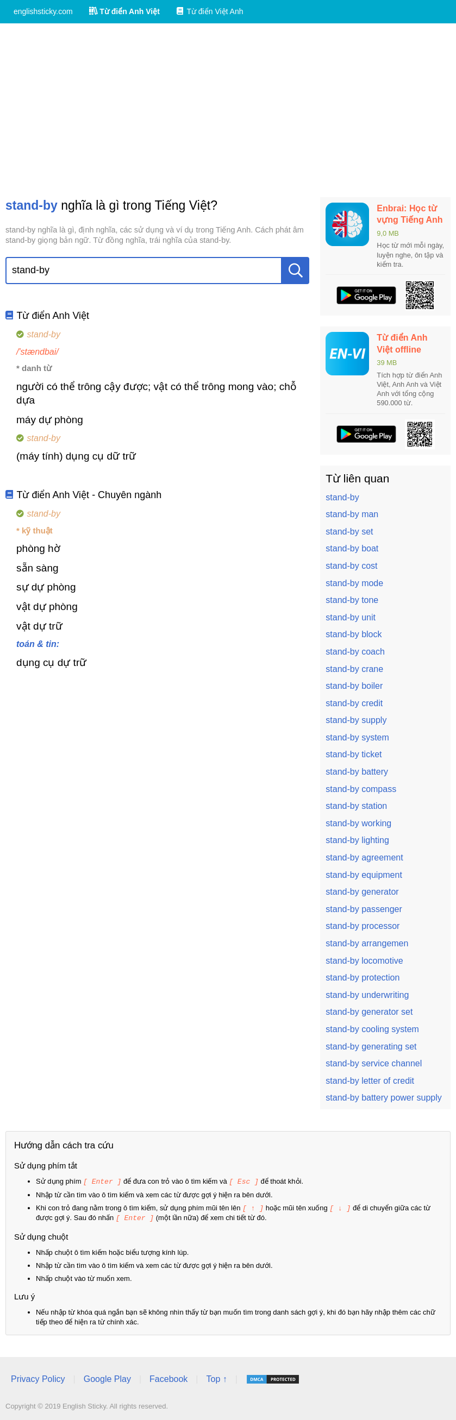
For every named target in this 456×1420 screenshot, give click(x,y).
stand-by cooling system (372, 1029)
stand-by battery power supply (383, 1097)
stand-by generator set (369, 1011)
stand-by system (357, 737)
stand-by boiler (354, 685)
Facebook (168, 1377)
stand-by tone (352, 600)
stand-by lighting (357, 840)
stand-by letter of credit (370, 1080)
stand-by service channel (374, 1063)
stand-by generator (362, 891)
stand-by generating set (371, 1046)
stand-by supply (356, 720)
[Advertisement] (228, 110)
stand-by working (358, 823)
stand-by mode (354, 583)
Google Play (107, 1377)
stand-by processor (362, 926)
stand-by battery (357, 771)
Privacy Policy (38, 1377)
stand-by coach (355, 651)
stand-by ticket (354, 754)
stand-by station (356, 805)
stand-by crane (354, 669)
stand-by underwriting (367, 995)
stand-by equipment (364, 874)
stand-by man (352, 514)
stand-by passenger (364, 909)
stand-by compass (361, 789)
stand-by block (354, 634)
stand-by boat (352, 548)
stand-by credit (354, 703)
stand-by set (349, 531)
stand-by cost (351, 565)
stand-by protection (362, 977)
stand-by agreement (364, 857)
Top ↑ (216, 1377)
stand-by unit (351, 617)
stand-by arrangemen (367, 943)
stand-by (342, 497)
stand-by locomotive (364, 960)
